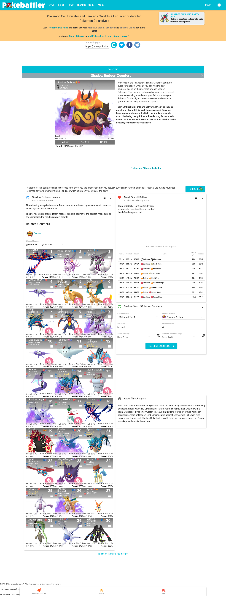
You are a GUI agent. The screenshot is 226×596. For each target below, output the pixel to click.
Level (57, 136)
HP (101, 142)
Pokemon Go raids (58, 27)
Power (45, 277)
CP (108, 138)
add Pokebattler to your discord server (108, 36)
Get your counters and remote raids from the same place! (186, 20)
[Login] (207, 5)
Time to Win (44, 274)
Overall (29, 275)
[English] (219, 5)
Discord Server (76, 36)
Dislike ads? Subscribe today (146, 168)
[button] (121, 45)
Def (82, 142)
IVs (56, 139)
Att (63, 142)
